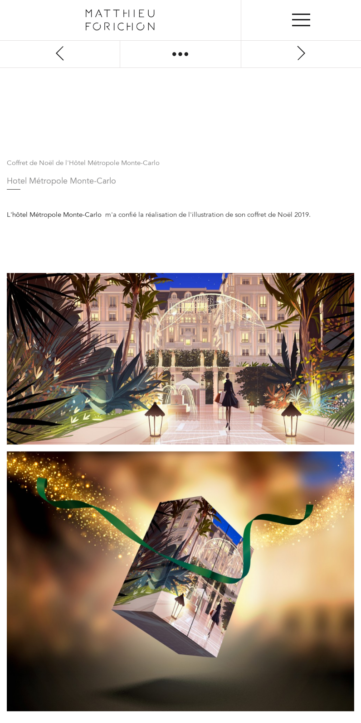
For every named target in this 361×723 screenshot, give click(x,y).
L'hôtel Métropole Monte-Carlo (55, 215)
